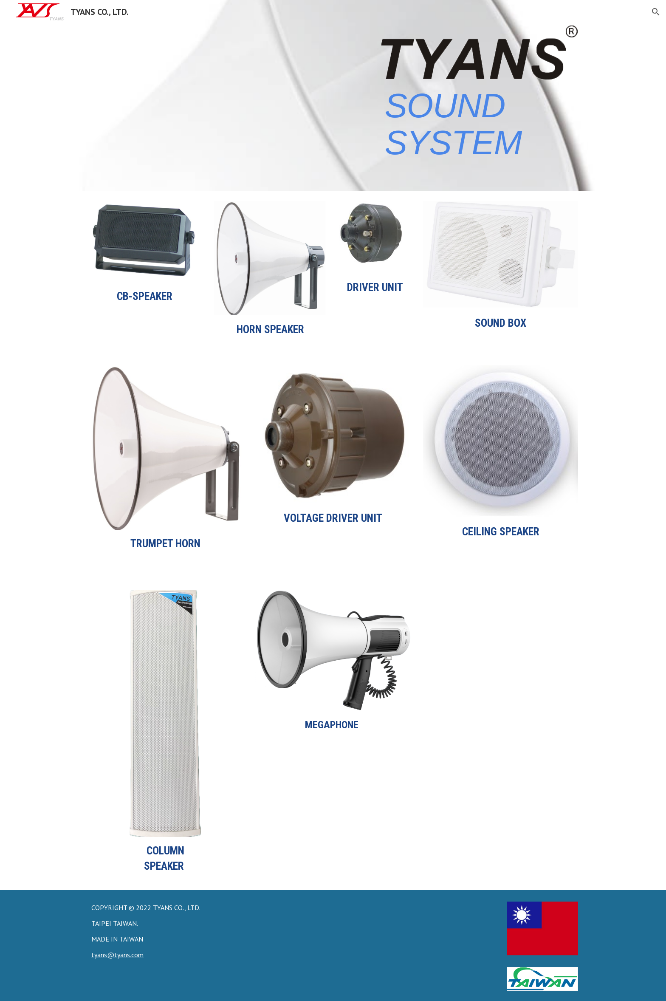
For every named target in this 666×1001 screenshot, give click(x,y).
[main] (479, 123)
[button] (656, 12)
